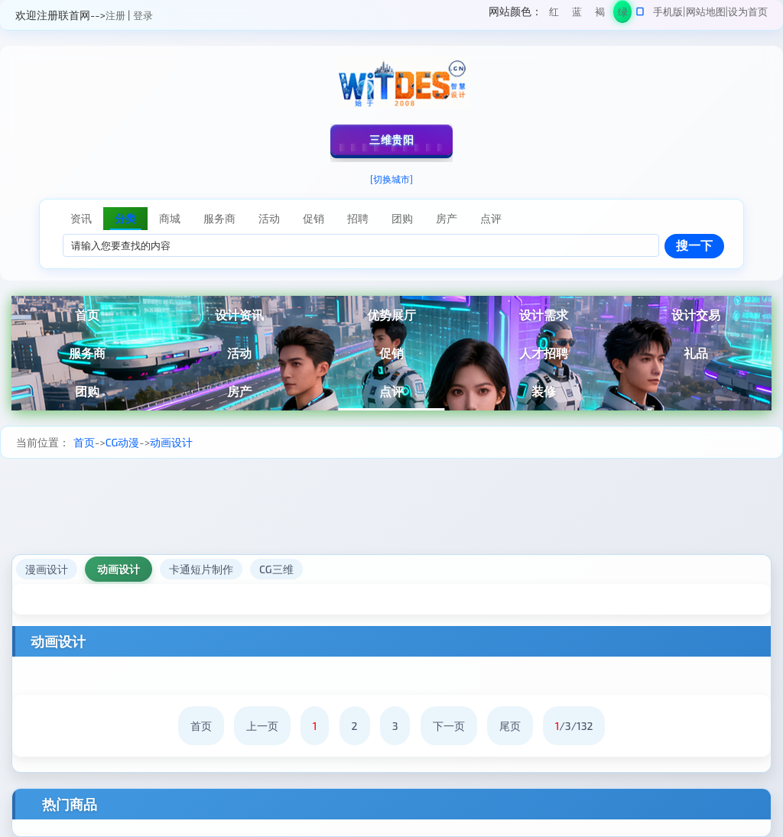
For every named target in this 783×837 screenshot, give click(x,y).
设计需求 (543, 314)
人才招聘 (543, 353)
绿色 (623, 14)
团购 (87, 391)
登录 (143, 15)
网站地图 (706, 11)
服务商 (87, 353)
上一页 (262, 725)
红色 (554, 14)
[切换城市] (391, 179)
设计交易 (695, 314)
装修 (543, 391)
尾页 (510, 725)
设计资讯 (239, 314)
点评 (391, 391)
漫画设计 (46, 569)
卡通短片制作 (201, 569)
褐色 (600, 14)
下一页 (449, 725)
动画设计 (171, 442)
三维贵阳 (391, 139)
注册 (115, 15)
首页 (87, 314)
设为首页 (748, 11)
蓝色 (577, 14)
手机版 (668, 11)
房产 (239, 391)
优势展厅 (391, 314)
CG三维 (276, 569)
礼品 (696, 353)
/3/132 (574, 725)
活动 (239, 353)
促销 (391, 353)
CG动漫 (123, 442)
